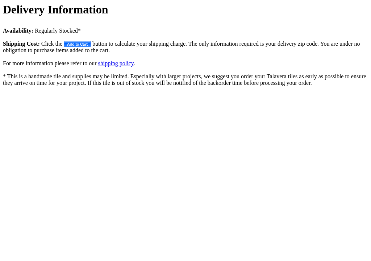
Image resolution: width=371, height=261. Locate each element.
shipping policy (116, 63)
